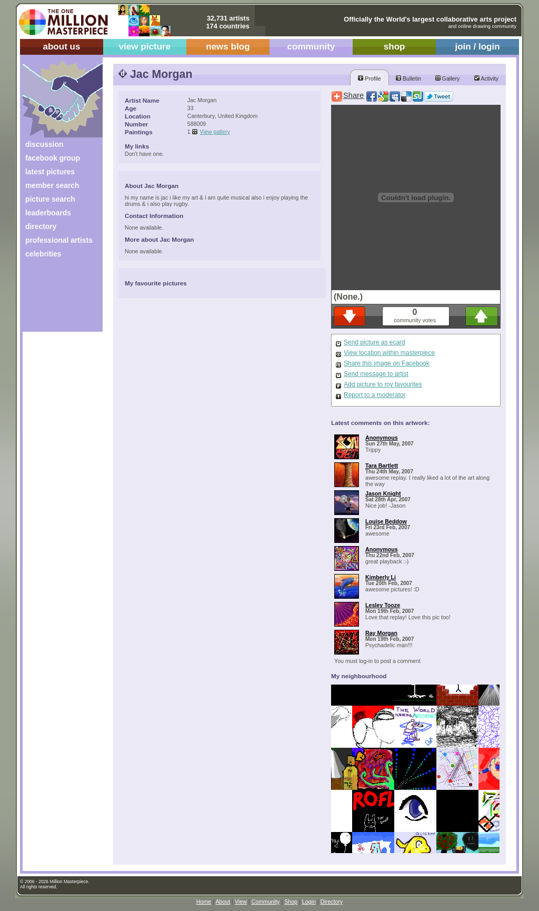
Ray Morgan (381, 633)
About (222, 901)
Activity (486, 78)
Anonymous (381, 437)
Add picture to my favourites (383, 384)
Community (266, 901)
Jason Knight (383, 493)
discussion (44, 144)
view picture (145, 47)
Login (309, 901)
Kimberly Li (380, 577)
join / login (477, 47)
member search (52, 185)
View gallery (215, 131)
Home (203, 901)
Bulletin (408, 78)
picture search (50, 199)
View (241, 901)
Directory (332, 901)
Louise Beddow (386, 521)
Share (353, 95)
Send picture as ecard (374, 342)
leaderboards (48, 213)
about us (61, 47)
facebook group (52, 158)
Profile (369, 78)
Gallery (447, 78)
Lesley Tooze (382, 605)
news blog (227, 47)
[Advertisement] (55, 299)
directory (40, 226)
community (311, 47)
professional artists (59, 240)
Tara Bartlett (381, 465)
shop (394, 47)
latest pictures (50, 171)
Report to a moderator (374, 395)
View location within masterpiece (389, 353)
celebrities (43, 254)
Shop (290, 901)
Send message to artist (376, 374)
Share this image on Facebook (387, 363)
